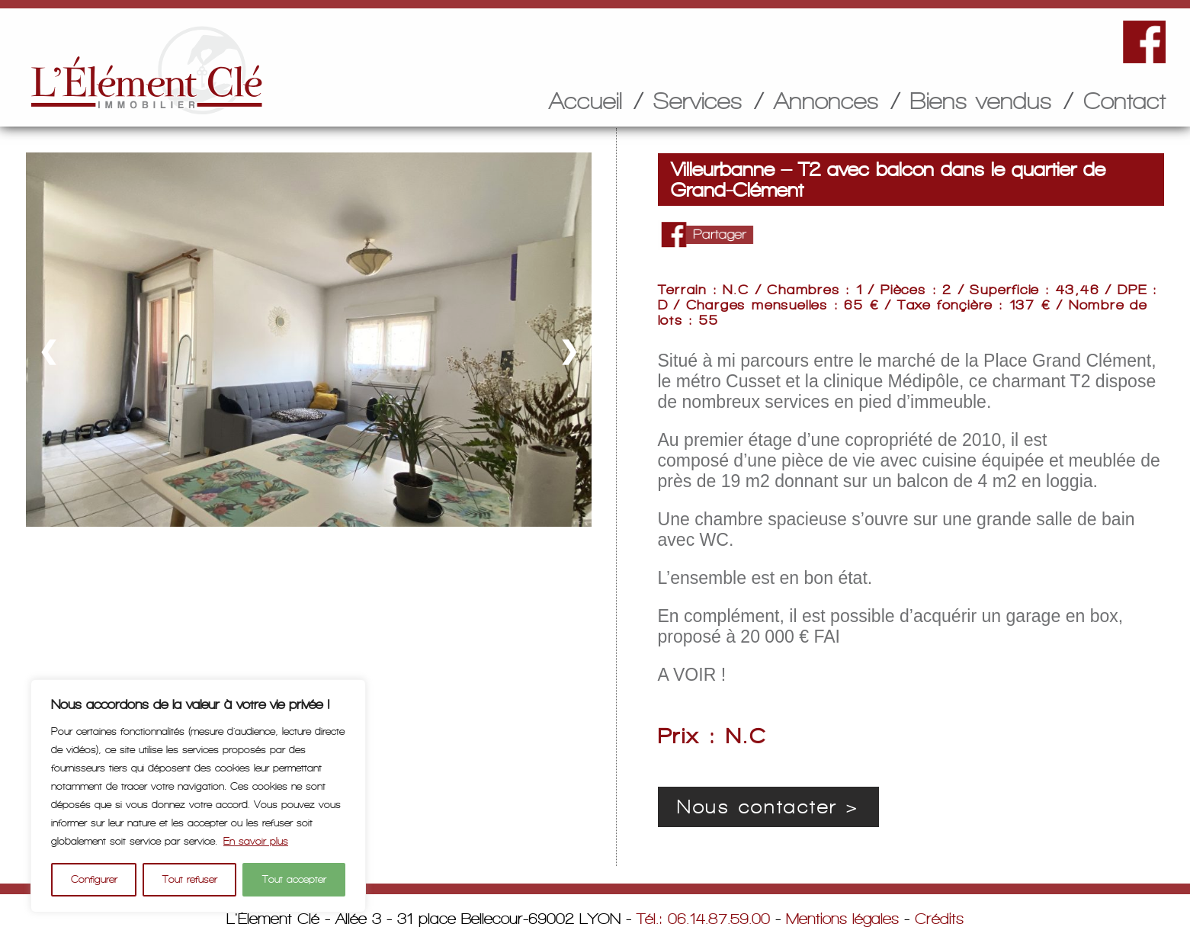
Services (698, 101)
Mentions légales (842, 918)
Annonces (826, 101)
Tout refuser (189, 879)
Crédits (939, 918)
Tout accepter (294, 879)
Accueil (585, 101)
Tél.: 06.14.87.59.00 (703, 918)
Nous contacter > (768, 807)
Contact (1124, 101)
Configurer (94, 879)
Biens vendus (981, 101)
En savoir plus (255, 841)
